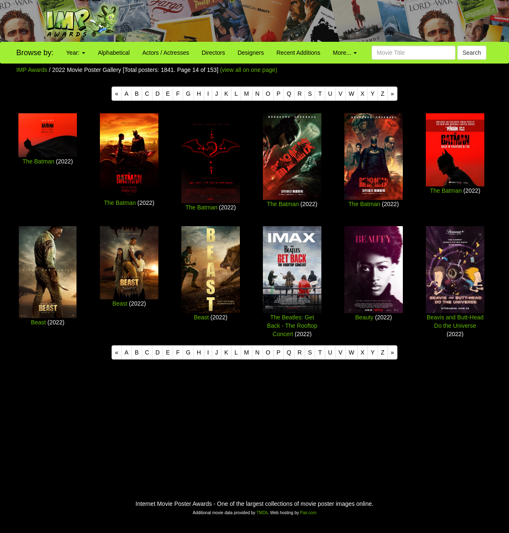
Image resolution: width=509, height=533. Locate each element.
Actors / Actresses (165, 52)
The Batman (38, 161)
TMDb (262, 512)
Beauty (364, 317)
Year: (75, 52)
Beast (38, 322)
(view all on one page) (248, 69)
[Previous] (117, 94)
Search (472, 52)
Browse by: (34, 52)
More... (345, 52)
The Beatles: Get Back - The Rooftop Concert (292, 325)
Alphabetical (114, 52)
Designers (250, 52)
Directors (213, 52)
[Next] (392, 94)
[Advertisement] (318, 21)
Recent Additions (299, 52)
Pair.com (308, 512)
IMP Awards (31, 69)
